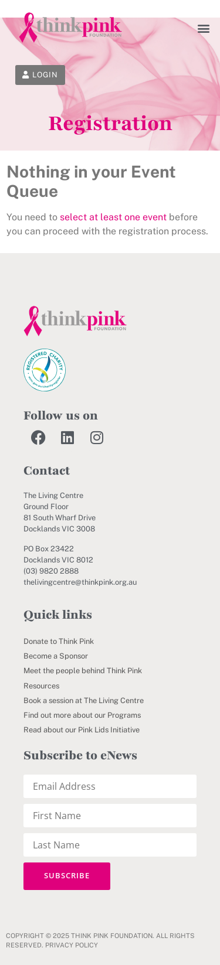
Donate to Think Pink (58, 641)
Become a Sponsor (55, 656)
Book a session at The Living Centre (83, 700)
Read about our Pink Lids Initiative (81, 729)
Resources (41, 685)
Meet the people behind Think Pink (82, 670)
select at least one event (113, 217)
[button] (204, 27)
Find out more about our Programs (82, 715)
